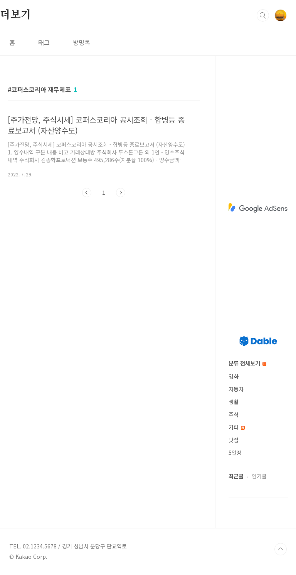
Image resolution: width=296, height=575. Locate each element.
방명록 (81, 42)
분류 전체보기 (247, 363)
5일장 (235, 452)
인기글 (259, 476)
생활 (234, 402)
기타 (237, 427)
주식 (234, 414)
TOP (280, 549)
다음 (120, 192)
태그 (44, 42)
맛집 (234, 440)
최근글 (236, 476)
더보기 (15, 15)
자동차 (236, 389)
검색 (263, 15)
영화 (234, 376)
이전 (86, 192)
